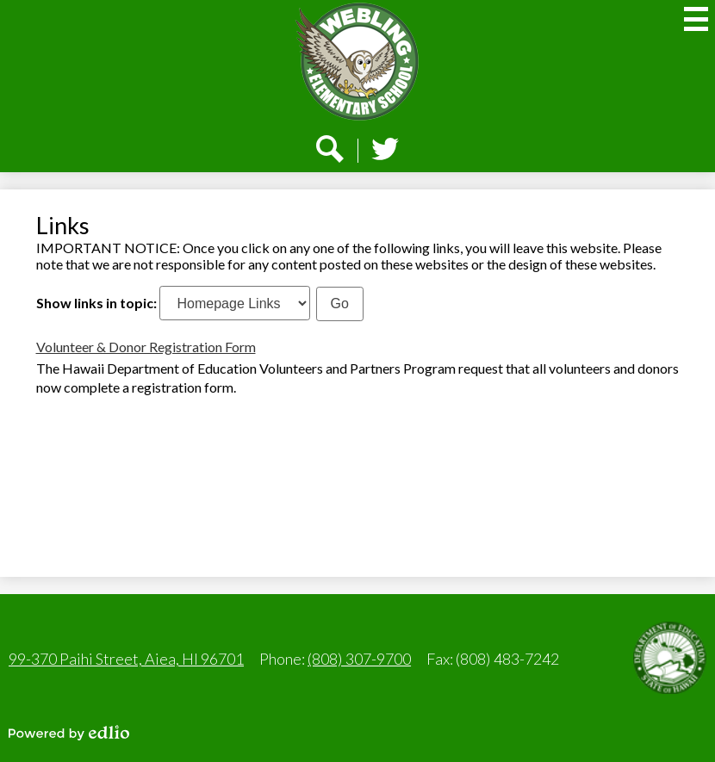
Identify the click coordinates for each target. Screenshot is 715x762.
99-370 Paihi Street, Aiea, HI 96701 (126, 658)
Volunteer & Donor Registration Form (146, 346)
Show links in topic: (96, 302)
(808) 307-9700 (359, 658)
